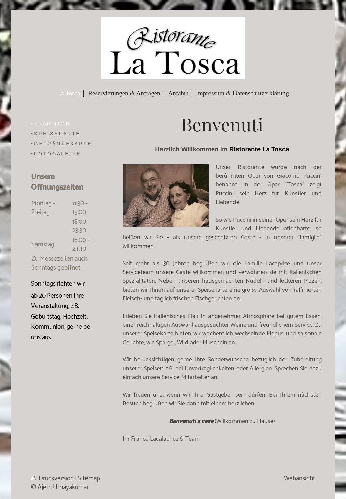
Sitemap (89, 478)
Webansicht (299, 478)
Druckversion (53, 478)
